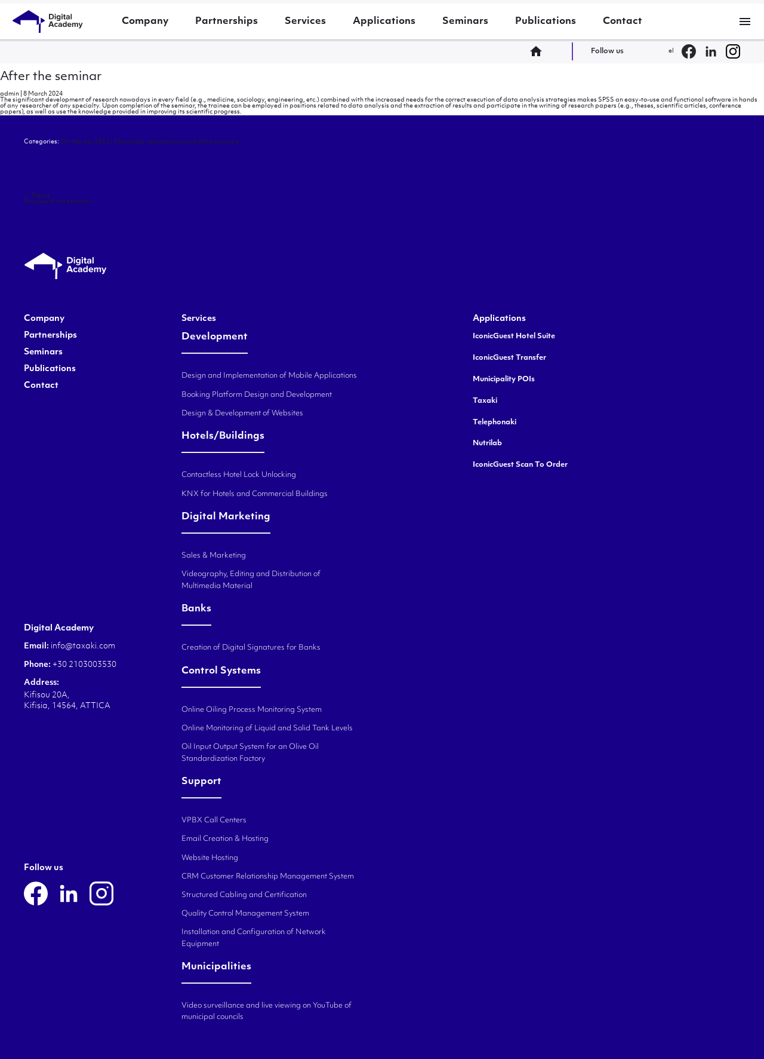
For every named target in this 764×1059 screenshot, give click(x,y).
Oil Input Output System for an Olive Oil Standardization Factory (250, 752)
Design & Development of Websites (242, 413)
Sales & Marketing (213, 555)
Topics (37, 195)
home (539, 51)
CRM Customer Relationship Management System (267, 876)
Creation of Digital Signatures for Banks (251, 647)
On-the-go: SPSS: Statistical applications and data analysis (149, 142)
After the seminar (50, 77)
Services (305, 21)
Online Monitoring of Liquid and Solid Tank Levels (267, 728)
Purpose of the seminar (61, 201)
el (671, 51)
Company (145, 21)
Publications (545, 21)
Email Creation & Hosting (225, 839)
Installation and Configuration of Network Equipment (253, 938)
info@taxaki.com (83, 646)
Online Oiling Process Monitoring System (251, 710)
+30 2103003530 (83, 665)
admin (9, 94)
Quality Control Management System (245, 913)
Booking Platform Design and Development (256, 395)
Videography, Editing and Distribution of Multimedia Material (251, 580)
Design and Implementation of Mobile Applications (269, 375)
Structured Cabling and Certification (244, 895)
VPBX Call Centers (214, 820)
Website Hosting (209, 858)
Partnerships (226, 21)
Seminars (465, 21)
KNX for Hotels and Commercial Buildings (254, 494)
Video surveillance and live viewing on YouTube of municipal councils (266, 1011)
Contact (622, 21)
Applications (384, 21)
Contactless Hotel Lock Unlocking (238, 475)
